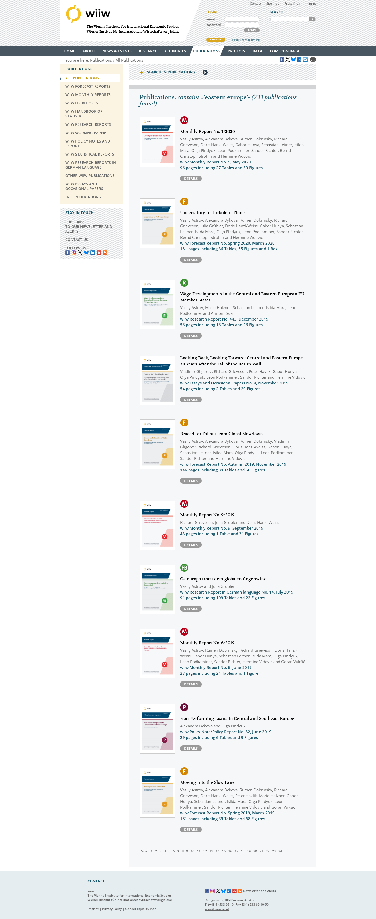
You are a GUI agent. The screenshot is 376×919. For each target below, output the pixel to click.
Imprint (311, 3)
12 (205, 851)
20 (255, 851)
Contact (255, 3)
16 (230, 851)
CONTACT (96, 881)
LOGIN (252, 30)
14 (217, 851)
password (213, 24)
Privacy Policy (112, 908)
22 (267, 851)
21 (261, 851)
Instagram (212, 891)
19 (249, 851)
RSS (105, 252)
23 (274, 851)
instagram (74, 252)
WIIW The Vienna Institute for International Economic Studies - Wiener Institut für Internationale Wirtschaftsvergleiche (130, 20)
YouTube (99, 252)
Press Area (292, 3)
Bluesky (86, 252)
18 (242, 851)
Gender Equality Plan (140, 908)
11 (199, 851)
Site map (272, 3)
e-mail (210, 19)
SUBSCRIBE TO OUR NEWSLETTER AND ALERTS (88, 226)
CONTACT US (76, 239)
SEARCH (312, 19)
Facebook (67, 252)
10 (192, 851)
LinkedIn (92, 252)
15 (224, 851)
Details (191, 178)
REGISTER (215, 39)
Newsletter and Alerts (259, 890)
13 (211, 851)
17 (236, 851)
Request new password (245, 39)
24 (280, 851)
